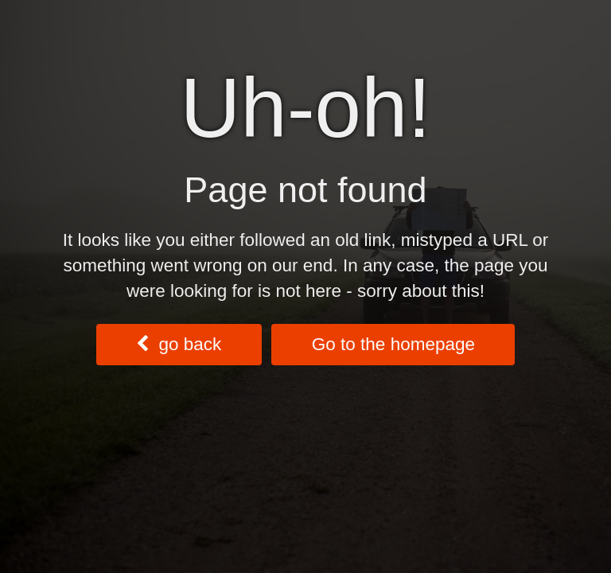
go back (178, 344)
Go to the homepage (393, 344)
